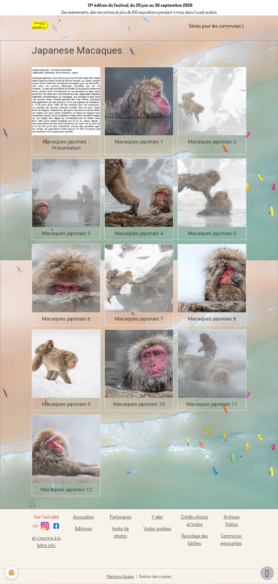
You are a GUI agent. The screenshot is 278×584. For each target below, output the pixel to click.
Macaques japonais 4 (139, 233)
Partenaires (120, 517)
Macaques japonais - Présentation (66, 145)
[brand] (41, 26)
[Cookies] (11, 573)
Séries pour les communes (215, 25)
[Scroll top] (267, 573)
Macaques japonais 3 (66, 233)
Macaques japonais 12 (66, 489)
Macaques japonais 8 (212, 319)
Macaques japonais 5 (212, 233)
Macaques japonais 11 (212, 404)
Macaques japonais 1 (139, 142)
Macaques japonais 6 (66, 319)
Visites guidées (157, 528)
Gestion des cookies (155, 576)
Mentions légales (120, 576)
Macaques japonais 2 (212, 142)
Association (83, 517)
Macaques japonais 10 (139, 404)
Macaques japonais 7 (139, 319)
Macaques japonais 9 (66, 404)
